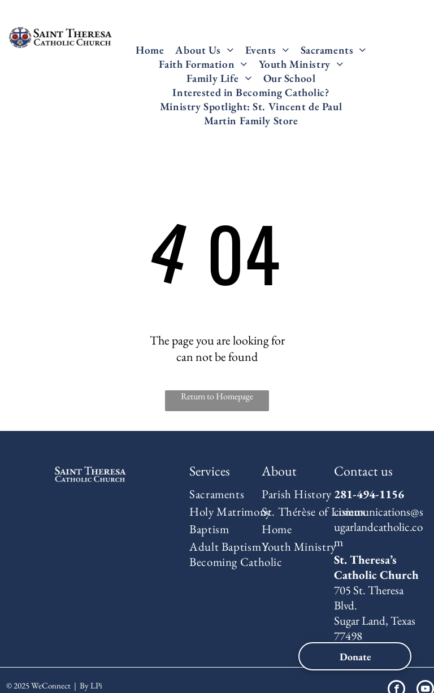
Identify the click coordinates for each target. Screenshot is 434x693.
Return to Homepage (217, 396)
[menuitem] (150, 50)
